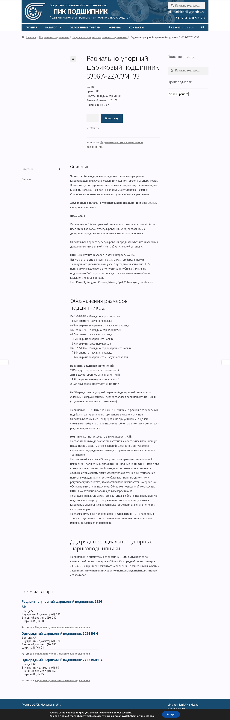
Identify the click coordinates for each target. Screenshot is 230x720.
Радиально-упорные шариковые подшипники (100, 37)
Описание (28, 169)
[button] (93, 128)
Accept (171, 714)
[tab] (42, 169)
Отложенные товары (85, 27)
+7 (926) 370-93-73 (189, 17)
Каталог (51, 27)
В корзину (111, 118)
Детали (26, 179)
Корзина (114, 27)
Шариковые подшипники (54, 37)
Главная (31, 27)
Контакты (136, 27)
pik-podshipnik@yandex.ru (186, 12)
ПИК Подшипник (80, 11)
